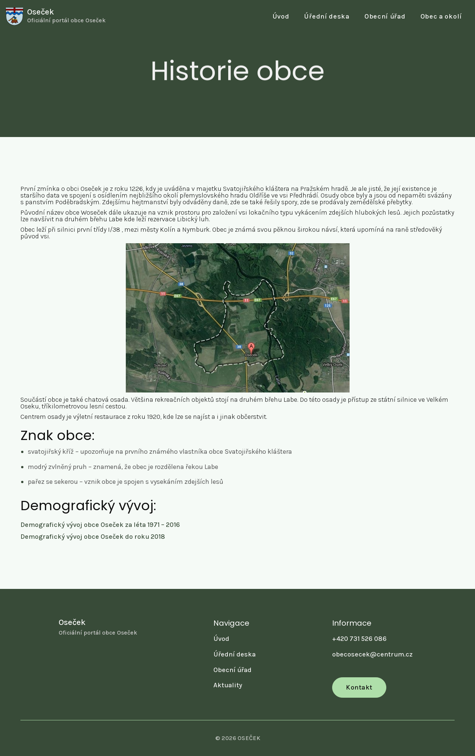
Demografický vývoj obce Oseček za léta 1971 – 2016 (100, 525)
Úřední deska (326, 16)
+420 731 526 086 (359, 639)
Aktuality (227, 685)
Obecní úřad (232, 670)
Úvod (280, 16)
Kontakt (359, 687)
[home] (56, 16)
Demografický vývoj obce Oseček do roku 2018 (92, 537)
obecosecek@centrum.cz (372, 654)
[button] (385, 16)
